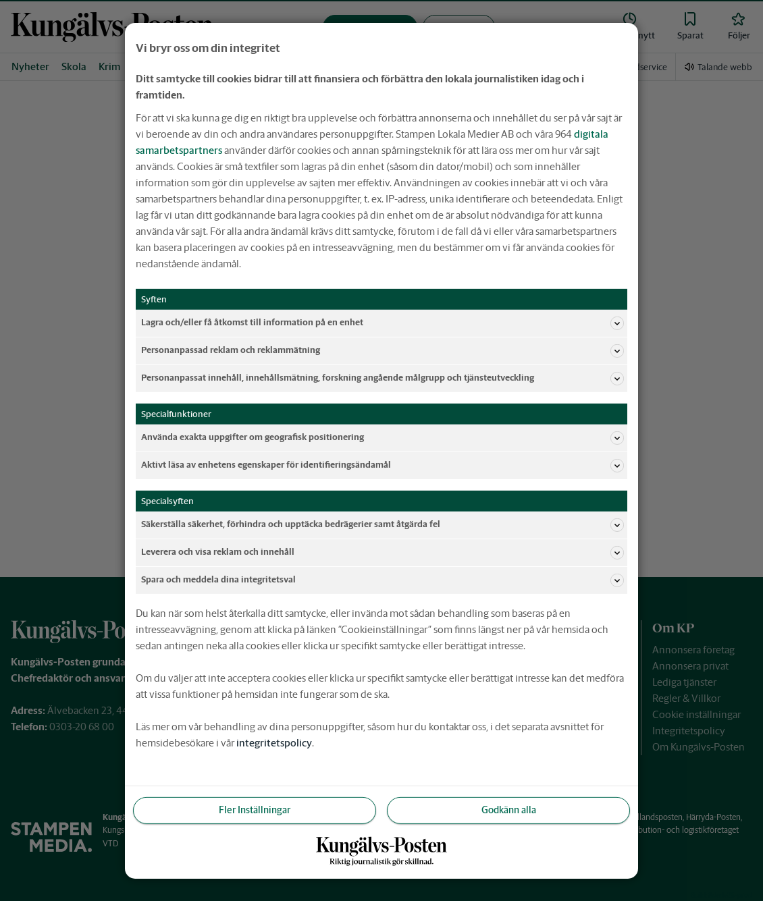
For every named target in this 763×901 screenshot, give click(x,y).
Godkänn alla (508, 810)
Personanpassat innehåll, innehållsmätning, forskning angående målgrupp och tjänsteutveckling (382, 378)
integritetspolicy (274, 742)
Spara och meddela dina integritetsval (382, 579)
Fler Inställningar (254, 810)
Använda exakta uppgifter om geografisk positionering (382, 437)
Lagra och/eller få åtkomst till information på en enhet (382, 322)
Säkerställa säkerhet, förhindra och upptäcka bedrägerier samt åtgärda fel (382, 524)
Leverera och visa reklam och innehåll (382, 552)
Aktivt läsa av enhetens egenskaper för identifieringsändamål (382, 465)
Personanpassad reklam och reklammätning (382, 350)
